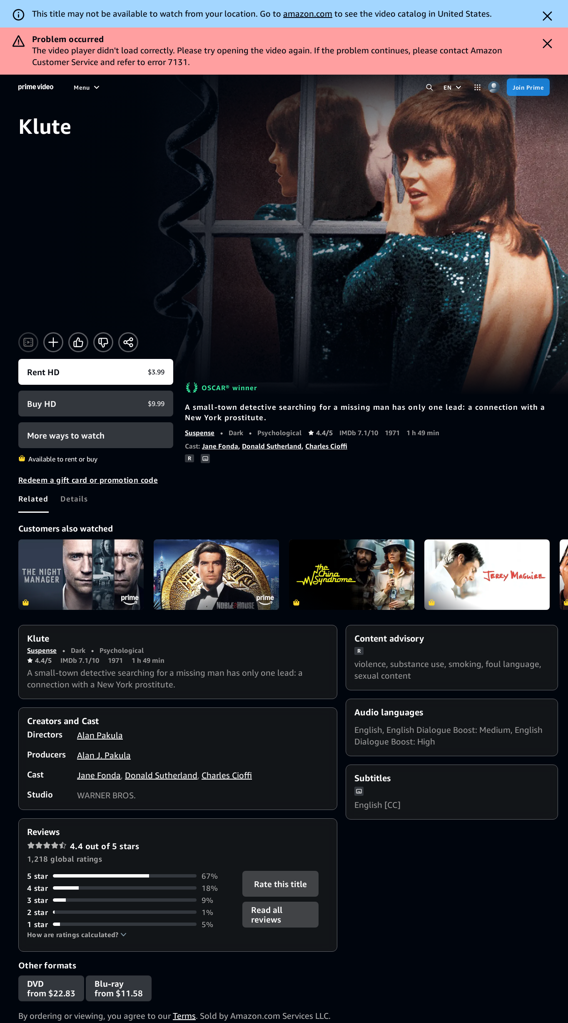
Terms (184, 1015)
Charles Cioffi (326, 446)
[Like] (78, 342)
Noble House (216, 574)
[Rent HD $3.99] (95, 372)
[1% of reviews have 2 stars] (129, 912)
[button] (77, 934)
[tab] (33, 499)
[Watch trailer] (28, 342)
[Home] (35, 87)
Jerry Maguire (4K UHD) (487, 574)
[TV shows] (142, 87)
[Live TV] (237, 87)
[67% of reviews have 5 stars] (129, 876)
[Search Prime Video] (429, 87)
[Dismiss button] (547, 16)
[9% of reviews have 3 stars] (129, 900)
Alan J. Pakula (104, 755)
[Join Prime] (528, 87)
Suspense (199, 433)
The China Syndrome (351, 574)
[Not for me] (103, 342)
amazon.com (307, 13)
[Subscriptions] (285, 87)
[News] (206, 87)
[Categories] (477, 87)
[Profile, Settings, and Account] (494, 87)
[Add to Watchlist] (53, 342)
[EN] (453, 87)
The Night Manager (81, 574)
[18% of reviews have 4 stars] (129, 888)
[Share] (128, 342)
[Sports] (177, 87)
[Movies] (107, 87)
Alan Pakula (100, 735)
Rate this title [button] (280, 883)
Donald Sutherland (271, 446)
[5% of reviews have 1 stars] (129, 924)
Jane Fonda (220, 446)
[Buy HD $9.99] (95, 403)
